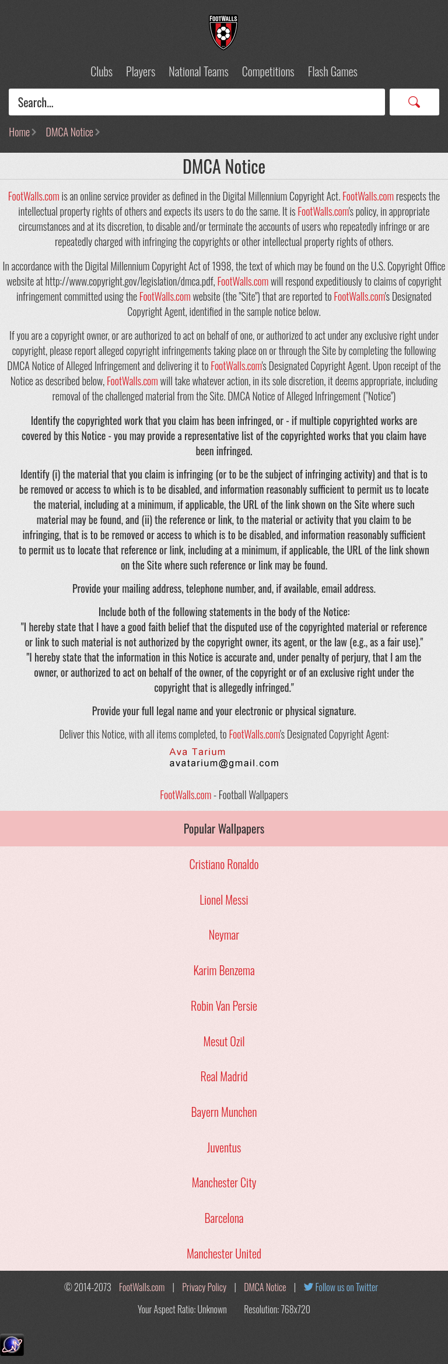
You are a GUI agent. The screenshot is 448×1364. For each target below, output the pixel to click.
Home (19, 131)
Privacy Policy (204, 1287)
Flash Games (333, 71)
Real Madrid (224, 1076)
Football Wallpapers (224, 33)
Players (140, 71)
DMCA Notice (69, 131)
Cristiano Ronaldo (223, 864)
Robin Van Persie (224, 1005)
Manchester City (224, 1182)
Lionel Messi (224, 899)
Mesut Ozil (223, 1041)
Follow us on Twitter (347, 1287)
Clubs (101, 71)
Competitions (268, 71)
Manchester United (224, 1253)
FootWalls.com (34, 195)
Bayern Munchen (224, 1111)
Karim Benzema (223, 970)
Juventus (224, 1147)
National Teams (198, 71)
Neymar (224, 934)
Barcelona (223, 1217)
